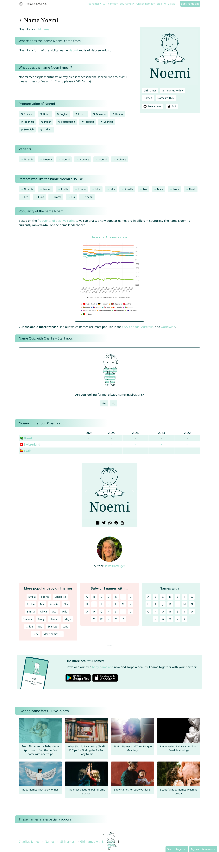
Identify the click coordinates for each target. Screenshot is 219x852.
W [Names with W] (163, 619)
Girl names (109, 3)
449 (172, 106)
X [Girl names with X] (108, 619)
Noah (192, 189)
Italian (117, 114)
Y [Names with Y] (177, 619)
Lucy (35, 634)
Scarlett (52, 626)
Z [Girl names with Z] (123, 619)
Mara (160, 189)
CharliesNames (29, 841)
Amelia (54, 604)
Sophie (31, 604)
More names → (52, 634)
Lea (26, 197)
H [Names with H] (148, 604)
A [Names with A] (148, 596)
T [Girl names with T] (123, 611)
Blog (159, 3)
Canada (134, 327)
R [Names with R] (170, 611)
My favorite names (202, 849)
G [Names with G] (192, 596)
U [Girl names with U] (130, 611)
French (80, 114)
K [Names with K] (170, 604)
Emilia (64, 189)
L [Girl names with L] (116, 604)
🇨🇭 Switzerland (30, 444)
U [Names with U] (192, 611)
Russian (87, 121)
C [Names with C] (163, 596)
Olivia (43, 611)
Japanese (27, 121)
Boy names (126, 3)
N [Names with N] (192, 604)
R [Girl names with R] (108, 611)
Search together (177, 849)
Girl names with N (173, 90)
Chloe (29, 626)
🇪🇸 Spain (26, 451)
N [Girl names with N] (130, 604)
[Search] (171, 4)
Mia (112, 189)
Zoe (145, 189)
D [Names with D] (170, 596)
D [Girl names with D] (109, 596)
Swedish (27, 129)
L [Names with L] (177, 604)
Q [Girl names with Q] (101, 611)
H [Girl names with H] (87, 604)
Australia (147, 327)
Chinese (27, 114)
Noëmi (103, 159)
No (113, 403)
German (99, 114)
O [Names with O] (148, 611)
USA (125, 327)
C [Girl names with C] (101, 596)
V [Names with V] (155, 619)
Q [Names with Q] (163, 611)
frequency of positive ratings (57, 221)
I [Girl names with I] (94, 604)
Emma (57, 197)
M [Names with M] (184, 604)
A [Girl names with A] (87, 596)
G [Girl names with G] (130, 596)
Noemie (28, 159)
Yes (104, 403)
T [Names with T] (184, 611)
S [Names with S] (177, 611)
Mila (98, 189)
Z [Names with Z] (184, 619)
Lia (73, 197)
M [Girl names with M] (123, 604)
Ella (66, 604)
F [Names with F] (184, 596)
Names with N (165, 98)
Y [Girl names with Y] (116, 619)
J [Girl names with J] (101, 604)
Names (148, 98)
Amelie (129, 189)
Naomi (73, 50)
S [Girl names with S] (116, 611)
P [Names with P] (155, 611)
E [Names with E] (177, 596)
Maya (68, 619)
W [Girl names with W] (101, 619)
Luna (41, 197)
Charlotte (60, 596)
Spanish (106, 121)
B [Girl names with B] (94, 596)
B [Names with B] (155, 596)
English (62, 114)
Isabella (28, 619)
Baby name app (190, 3)
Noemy (47, 159)
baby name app (102, 667)
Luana (82, 189)
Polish (46, 121)
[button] (86, 491)
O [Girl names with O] (87, 611)
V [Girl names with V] (94, 619)
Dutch (45, 114)
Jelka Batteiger (115, 566)
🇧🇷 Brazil (26, 438)
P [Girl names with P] (94, 611)
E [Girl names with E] (116, 596)
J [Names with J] (162, 604)
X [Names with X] (170, 619)
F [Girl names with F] (123, 596)
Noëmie (121, 159)
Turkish (46, 129)
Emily (41, 619)
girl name (42, 29)
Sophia (45, 596)
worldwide (168, 327)
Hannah (54, 619)
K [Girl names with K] (108, 604)
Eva (40, 626)
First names (92, 3)
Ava (54, 611)
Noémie (84, 159)
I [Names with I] (155, 604)
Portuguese (66, 121)
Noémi (66, 159)
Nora (176, 189)
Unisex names (144, 3)
